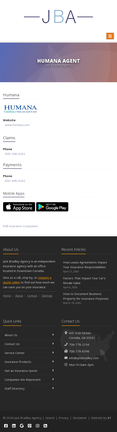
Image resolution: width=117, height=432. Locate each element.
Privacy (64, 418)
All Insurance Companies (20, 226)
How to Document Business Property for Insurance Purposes (87, 298)
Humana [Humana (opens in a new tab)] (21, 109)
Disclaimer (80, 418)
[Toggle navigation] (110, 36)
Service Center (29, 353)
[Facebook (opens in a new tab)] (6, 425)
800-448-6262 (15, 154)
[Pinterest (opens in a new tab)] (29, 425)
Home (7, 296)
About (19, 296)
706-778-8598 (79, 351)
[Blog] (45, 425)
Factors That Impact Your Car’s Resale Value (87, 282)
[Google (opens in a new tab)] (21, 425)
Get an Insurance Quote (29, 371)
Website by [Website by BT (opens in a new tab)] (101, 418)
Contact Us (29, 344)
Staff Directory (29, 388)
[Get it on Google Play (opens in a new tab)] (52, 207)
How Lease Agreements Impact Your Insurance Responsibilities (87, 267)
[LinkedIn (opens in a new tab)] (14, 425)
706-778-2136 (79, 344)
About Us (29, 335)
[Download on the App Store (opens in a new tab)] (19, 207)
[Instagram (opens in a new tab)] (37, 425)
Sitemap (47, 296)
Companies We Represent (29, 379)
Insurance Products (29, 362)
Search (50, 418)
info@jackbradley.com (84, 358)
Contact (32, 296)
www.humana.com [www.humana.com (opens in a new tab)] (17, 125)
